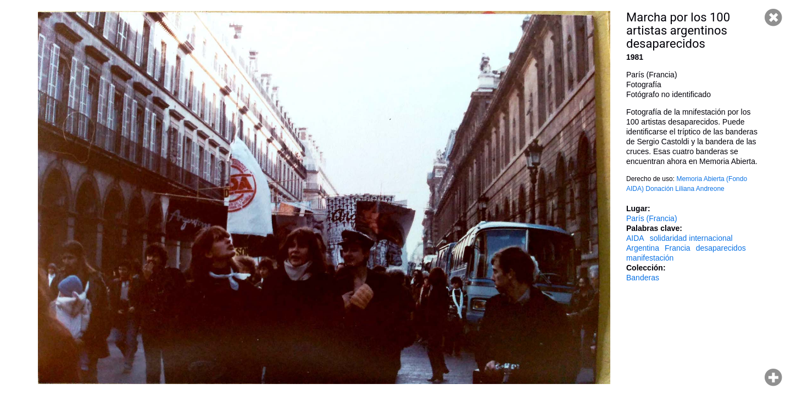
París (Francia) (651, 218)
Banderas (642, 277)
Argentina (642, 248)
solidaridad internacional (691, 238)
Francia (677, 248)
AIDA (635, 238)
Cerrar (773, 17)
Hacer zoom (773, 377)
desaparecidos (721, 248)
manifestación (649, 257)
